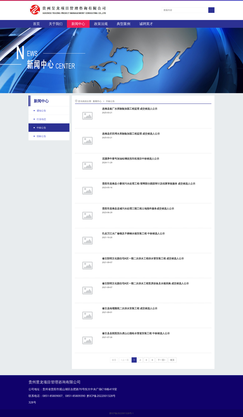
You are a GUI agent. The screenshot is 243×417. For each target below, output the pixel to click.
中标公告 (41, 127)
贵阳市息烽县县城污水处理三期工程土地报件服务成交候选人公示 (138, 208)
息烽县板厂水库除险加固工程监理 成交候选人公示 (129, 108)
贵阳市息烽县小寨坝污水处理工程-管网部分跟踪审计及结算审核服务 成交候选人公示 (148, 183)
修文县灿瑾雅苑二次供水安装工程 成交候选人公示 (129, 308)
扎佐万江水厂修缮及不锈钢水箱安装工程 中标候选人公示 (133, 233)
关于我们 (55, 24)
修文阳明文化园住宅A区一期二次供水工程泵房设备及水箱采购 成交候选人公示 (145, 283)
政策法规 (101, 24)
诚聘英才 (146, 24)
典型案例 (123, 24)
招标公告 (41, 136)
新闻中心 (78, 24)
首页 (36, 24)
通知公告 (41, 110)
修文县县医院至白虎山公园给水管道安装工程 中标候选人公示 (136, 333)
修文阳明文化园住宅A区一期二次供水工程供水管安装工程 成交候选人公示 (143, 258)
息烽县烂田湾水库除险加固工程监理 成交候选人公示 (131, 133)
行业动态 (41, 119)
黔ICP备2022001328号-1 (121, 413)
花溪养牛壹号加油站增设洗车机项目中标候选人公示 (130, 158)
